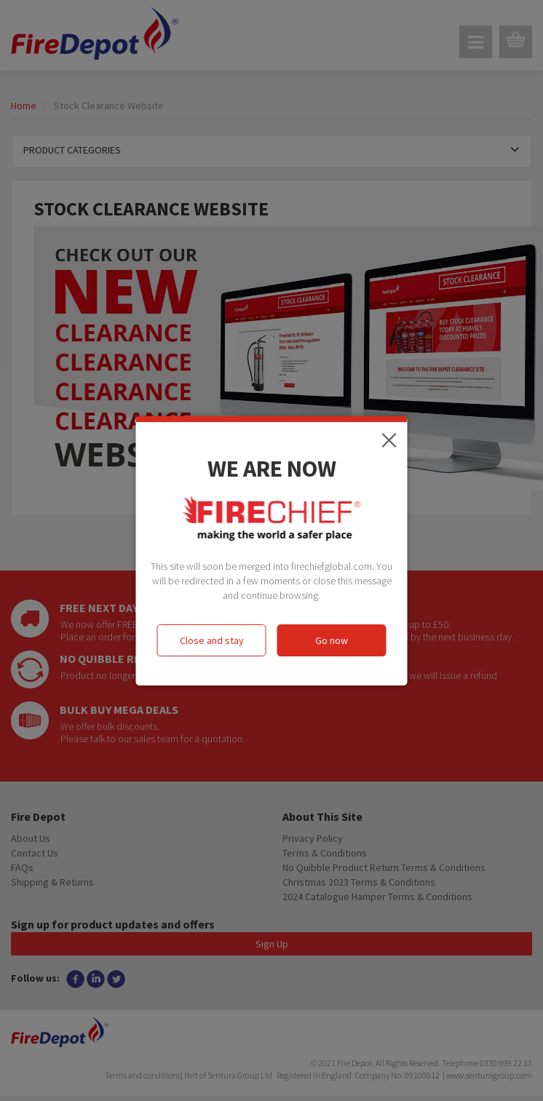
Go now (331, 640)
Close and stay (212, 640)
